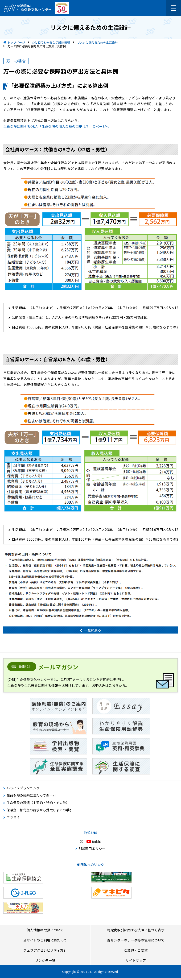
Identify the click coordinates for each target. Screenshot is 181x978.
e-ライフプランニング (23, 788)
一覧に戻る (92, 630)
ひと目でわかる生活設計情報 (51, 42)
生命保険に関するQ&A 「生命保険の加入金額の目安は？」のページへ (56, 126)
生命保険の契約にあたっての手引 (31, 795)
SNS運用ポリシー (92, 848)
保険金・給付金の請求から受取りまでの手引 (40, 810)
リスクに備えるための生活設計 (97, 42)
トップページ (16, 42)
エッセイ (13, 817)
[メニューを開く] (173, 8)
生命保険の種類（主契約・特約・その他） (38, 803)
